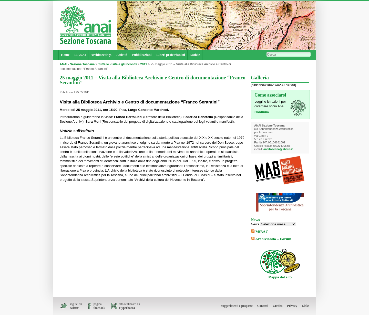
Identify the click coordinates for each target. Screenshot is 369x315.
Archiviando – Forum (273, 239)
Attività (121, 55)
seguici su (76, 306)
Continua (261, 112)
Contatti (262, 306)
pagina (99, 306)
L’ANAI (80, 55)
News (255, 224)
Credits (278, 306)
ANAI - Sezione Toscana (77, 64)
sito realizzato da (129, 306)
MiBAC (262, 231)
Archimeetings (101, 55)
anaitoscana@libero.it (278, 149)
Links (305, 306)
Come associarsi (270, 95)
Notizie (195, 55)
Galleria (260, 77)
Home (65, 55)
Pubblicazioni (142, 55)
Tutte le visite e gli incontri (117, 64)
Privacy (292, 306)
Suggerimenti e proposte (236, 306)
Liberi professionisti (170, 55)
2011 (143, 64)
